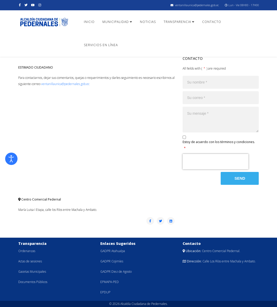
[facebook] (20, 5)
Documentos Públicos (32, 282)
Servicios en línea (101, 45)
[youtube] (33, 5)
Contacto (211, 22)
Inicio (89, 22)
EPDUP (105, 292)
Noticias (148, 22)
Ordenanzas (26, 251)
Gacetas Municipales (32, 271)
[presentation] (215, 161)
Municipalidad (115, 22)
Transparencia (177, 22)
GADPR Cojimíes (111, 261)
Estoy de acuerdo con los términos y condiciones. (219, 145)
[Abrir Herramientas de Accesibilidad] (11, 159)
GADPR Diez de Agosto (116, 271)
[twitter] (26, 5)
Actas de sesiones (30, 261)
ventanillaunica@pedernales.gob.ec (197, 5)
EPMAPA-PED (109, 282)
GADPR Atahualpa (112, 251)
